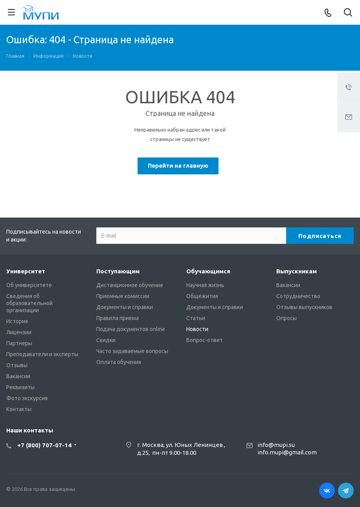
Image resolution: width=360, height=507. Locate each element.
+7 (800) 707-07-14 (44, 445)
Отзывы (17, 365)
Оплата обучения (118, 362)
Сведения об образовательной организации (29, 303)
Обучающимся (208, 271)
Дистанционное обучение (129, 285)
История (17, 321)
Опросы (286, 318)
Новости (197, 329)
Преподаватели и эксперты (42, 354)
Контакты (18, 409)
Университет (25, 271)
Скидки (106, 340)
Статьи (195, 318)
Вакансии (18, 376)
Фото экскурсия (27, 398)
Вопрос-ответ (204, 340)
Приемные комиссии (122, 296)
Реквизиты (20, 387)
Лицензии (18, 332)
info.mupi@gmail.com (287, 452)
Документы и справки (124, 307)
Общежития (202, 296)
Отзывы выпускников (304, 307)
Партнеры (19, 343)
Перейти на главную (178, 165)
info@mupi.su (276, 444)
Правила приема (117, 318)
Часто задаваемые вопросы (132, 351)
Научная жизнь (205, 285)
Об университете (29, 285)
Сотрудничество (298, 296)
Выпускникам (296, 271)
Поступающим (118, 271)
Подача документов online (130, 329)
